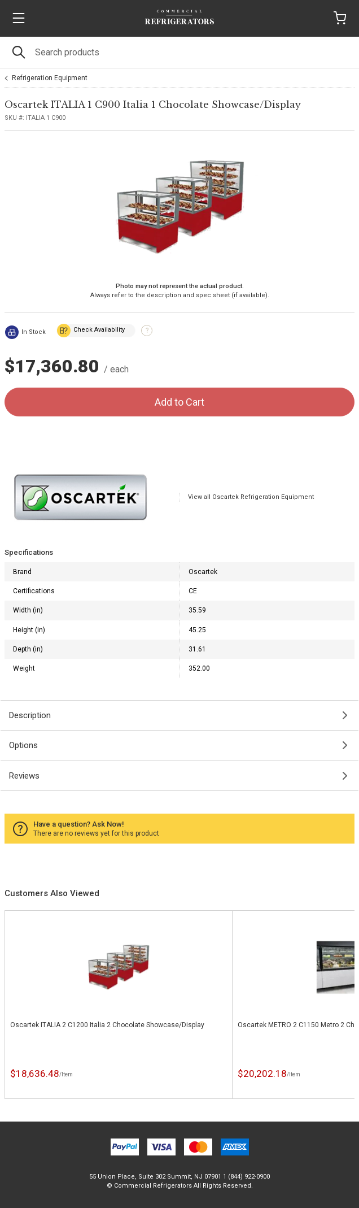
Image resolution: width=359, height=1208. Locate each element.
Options (23, 745)
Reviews (24, 776)
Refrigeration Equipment (49, 78)
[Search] (179, 52)
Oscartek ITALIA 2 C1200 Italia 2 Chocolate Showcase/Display (107, 1025)
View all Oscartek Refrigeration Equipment (251, 497)
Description (30, 715)
